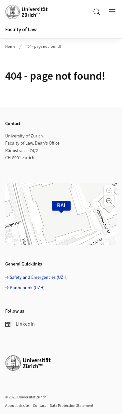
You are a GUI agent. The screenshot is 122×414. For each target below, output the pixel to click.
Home (10, 46)
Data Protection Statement (71, 405)
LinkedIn (20, 324)
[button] (109, 190)
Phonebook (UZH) (27, 288)
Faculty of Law (21, 29)
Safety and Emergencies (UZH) (39, 277)
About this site (17, 405)
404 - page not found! (43, 46)
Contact (39, 405)
